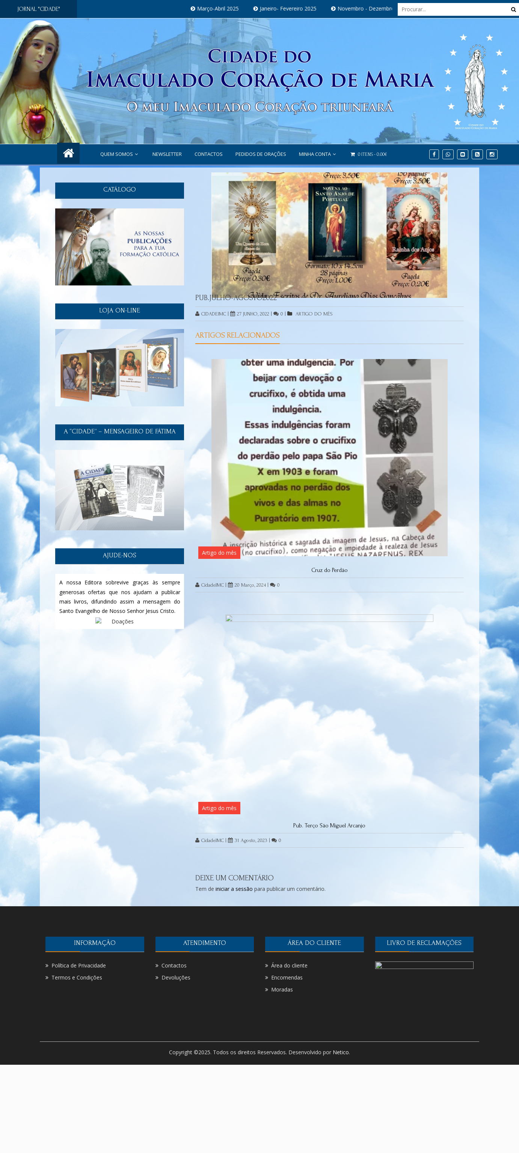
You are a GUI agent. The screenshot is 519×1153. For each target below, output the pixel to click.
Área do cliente (289, 965)
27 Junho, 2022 (249, 314)
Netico (341, 1052)
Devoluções (175, 977)
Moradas (282, 989)
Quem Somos (120, 154)
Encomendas (287, 977)
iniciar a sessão (234, 888)
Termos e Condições (76, 977)
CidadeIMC (210, 314)
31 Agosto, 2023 (247, 840)
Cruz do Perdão (329, 570)
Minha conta (318, 154)
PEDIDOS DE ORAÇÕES (260, 154)
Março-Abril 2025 (223, 8)
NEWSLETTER (167, 154)
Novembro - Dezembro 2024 (378, 8)
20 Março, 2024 (247, 585)
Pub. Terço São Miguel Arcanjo (329, 825)
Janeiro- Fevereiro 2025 (294, 8)
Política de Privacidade (78, 965)
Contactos (209, 154)
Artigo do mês (314, 314)
